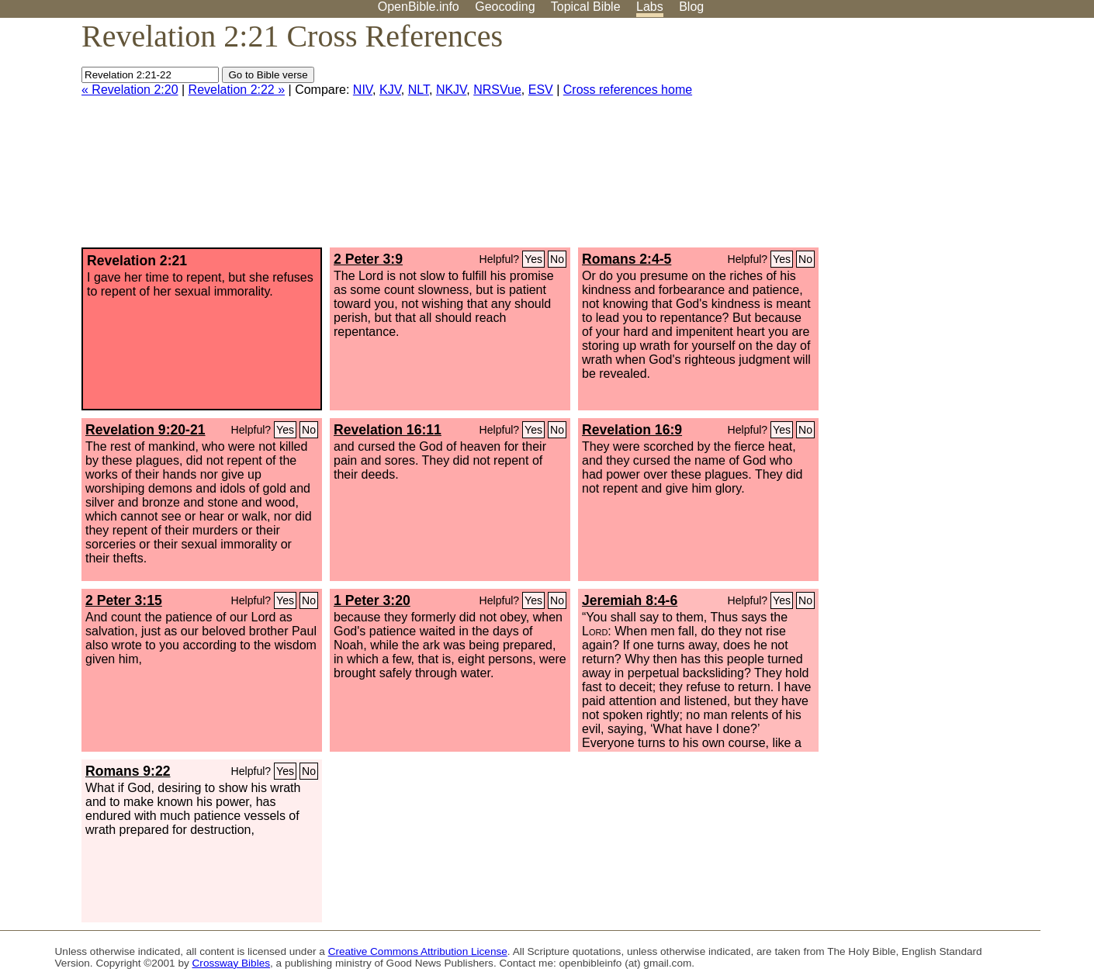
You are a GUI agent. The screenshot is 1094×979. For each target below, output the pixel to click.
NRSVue (497, 89)
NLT (418, 89)
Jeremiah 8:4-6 (629, 600)
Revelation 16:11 (387, 430)
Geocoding (505, 6)
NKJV (451, 89)
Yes (533, 259)
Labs (649, 6)
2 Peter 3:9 (368, 259)
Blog (691, 6)
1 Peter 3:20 (372, 600)
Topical (586, 6)
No (557, 259)
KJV (390, 89)
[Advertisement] (937, 138)
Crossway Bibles (231, 963)
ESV (540, 89)
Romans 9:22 (128, 771)
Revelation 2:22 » (237, 89)
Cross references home (627, 89)
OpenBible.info (418, 6)
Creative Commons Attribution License (417, 951)
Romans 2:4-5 (626, 259)
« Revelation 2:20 (129, 89)
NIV (362, 89)
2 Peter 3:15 (123, 600)
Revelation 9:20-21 (145, 430)
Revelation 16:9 (632, 430)
